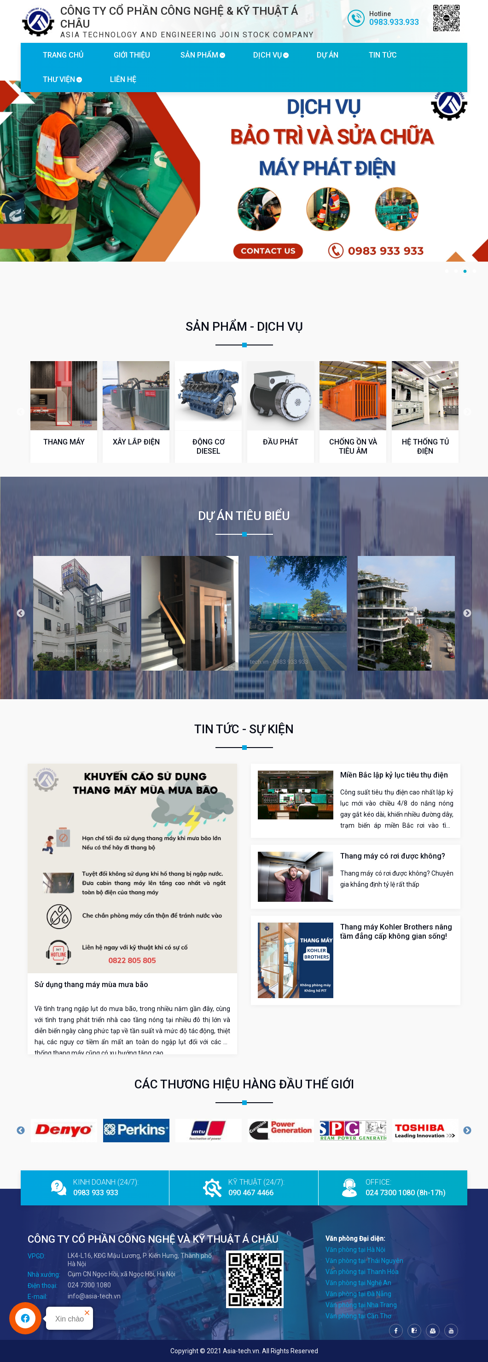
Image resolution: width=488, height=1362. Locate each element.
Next (467, 412)
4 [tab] (474, 271)
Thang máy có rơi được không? (392, 856)
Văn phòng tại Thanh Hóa (362, 1271)
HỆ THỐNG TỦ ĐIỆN (425, 447)
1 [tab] (446, 271)
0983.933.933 (394, 22)
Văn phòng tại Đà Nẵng (358, 1294)
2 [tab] (455, 271)
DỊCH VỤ (267, 55)
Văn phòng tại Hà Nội (355, 1249)
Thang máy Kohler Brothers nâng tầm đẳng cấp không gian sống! (396, 932)
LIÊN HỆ (123, 79)
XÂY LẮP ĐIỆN (136, 442)
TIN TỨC (383, 55)
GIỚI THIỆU (132, 55)
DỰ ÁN (327, 55)
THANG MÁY (64, 442)
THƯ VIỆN (59, 79)
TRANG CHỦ (63, 55)
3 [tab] (465, 271)
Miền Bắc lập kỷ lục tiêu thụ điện (394, 775)
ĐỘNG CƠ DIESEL (208, 447)
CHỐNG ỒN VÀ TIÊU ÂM (353, 447)
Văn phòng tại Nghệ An (358, 1282)
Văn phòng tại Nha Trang (361, 1305)
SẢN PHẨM (199, 55)
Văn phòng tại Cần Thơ (358, 1316)
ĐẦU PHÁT (280, 442)
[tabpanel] (244, 171)
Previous (20, 412)
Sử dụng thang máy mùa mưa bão (91, 984)
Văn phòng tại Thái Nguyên (364, 1260)
